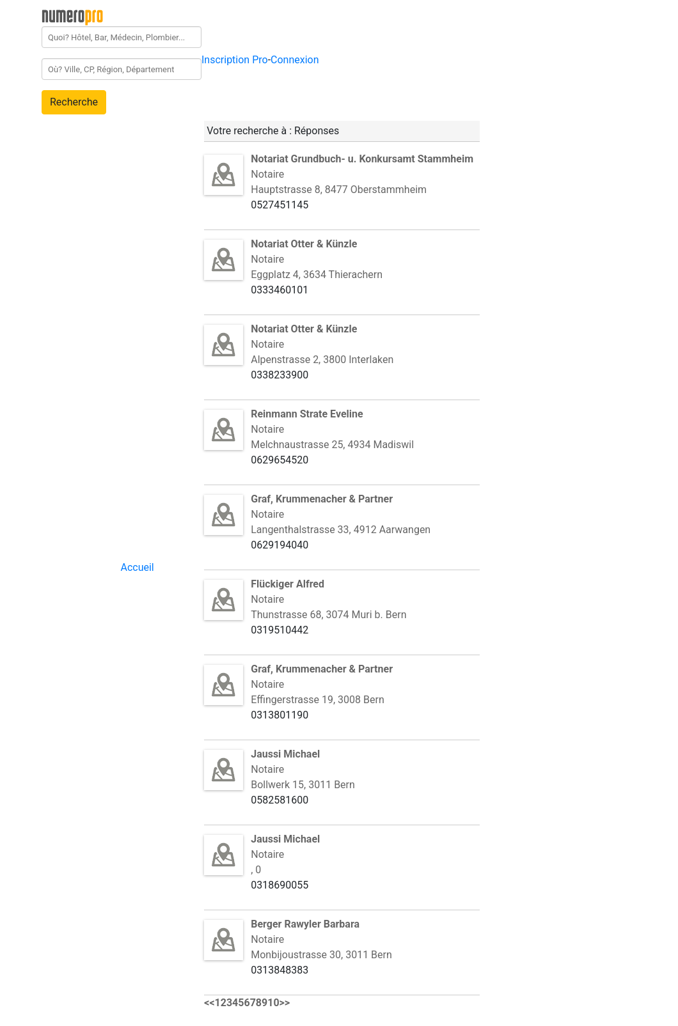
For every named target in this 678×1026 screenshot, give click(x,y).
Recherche (74, 102)
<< (209, 1003)
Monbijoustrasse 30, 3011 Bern (321, 955)
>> (285, 1003)
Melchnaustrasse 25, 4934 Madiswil (332, 445)
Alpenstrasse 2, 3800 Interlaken (322, 360)
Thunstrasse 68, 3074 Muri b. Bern (328, 615)
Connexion (295, 60)
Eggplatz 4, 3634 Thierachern (316, 274)
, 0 (256, 870)
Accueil (137, 567)
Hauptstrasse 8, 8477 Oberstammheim (339, 189)
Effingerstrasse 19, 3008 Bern (317, 700)
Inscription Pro (234, 60)
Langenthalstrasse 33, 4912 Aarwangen (340, 530)
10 (273, 1003)
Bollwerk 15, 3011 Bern (303, 785)
